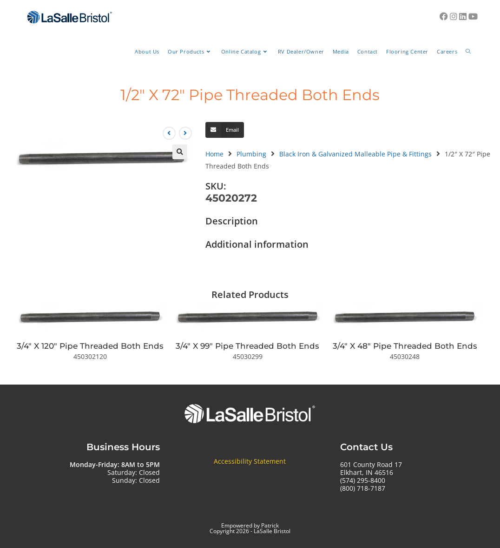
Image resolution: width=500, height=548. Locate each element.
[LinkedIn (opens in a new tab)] (462, 16)
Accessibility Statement (250, 461)
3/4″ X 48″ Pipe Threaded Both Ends (405, 346)
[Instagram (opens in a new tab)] (453, 16)
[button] (179, 151)
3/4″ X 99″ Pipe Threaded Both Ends (247, 346)
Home (214, 153)
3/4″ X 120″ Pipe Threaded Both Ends (90, 346)
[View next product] (185, 133)
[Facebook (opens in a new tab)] (444, 16)
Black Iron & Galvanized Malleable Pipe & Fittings (355, 153)
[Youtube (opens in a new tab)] (473, 16)
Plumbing (251, 153)
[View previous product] (169, 133)
